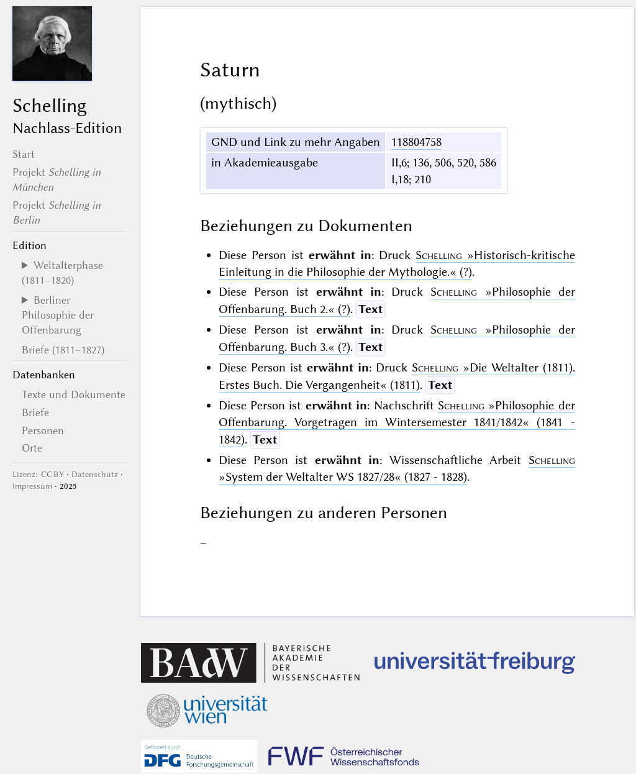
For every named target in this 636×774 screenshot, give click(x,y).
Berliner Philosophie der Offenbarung (58, 315)
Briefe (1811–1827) (63, 350)
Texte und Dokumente (73, 394)
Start (23, 154)
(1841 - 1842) (397, 422)
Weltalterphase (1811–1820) (62, 272)
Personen (43, 430)
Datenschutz (94, 474)
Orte (32, 448)
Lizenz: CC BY (38, 474)
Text (370, 309)
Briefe (35, 412)
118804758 (416, 142)
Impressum (32, 486)
